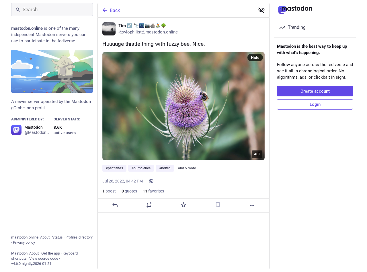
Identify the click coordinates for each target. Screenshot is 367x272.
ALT (257, 154)
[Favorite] (183, 204)
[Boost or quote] (149, 204)
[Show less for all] (261, 10)
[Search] (52, 9)
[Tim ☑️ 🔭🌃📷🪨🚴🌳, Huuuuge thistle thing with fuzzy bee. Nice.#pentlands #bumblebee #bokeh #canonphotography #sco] (183, 115)
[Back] (176, 10)
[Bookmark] (217, 204)
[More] (252, 205)
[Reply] (115, 204)
